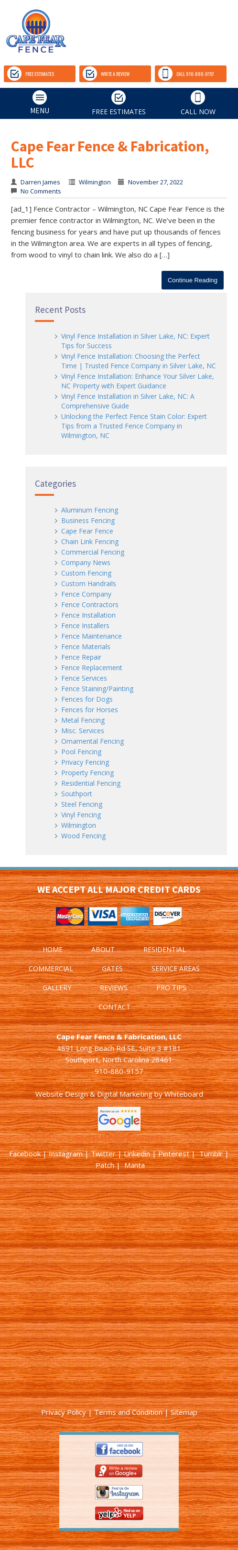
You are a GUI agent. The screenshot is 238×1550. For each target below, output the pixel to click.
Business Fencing (88, 520)
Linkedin (137, 1153)
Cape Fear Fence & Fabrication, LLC (110, 154)
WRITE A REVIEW (106, 73)
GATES (112, 968)
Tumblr (211, 1153)
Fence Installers (85, 625)
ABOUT (103, 949)
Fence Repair (81, 657)
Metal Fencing (83, 720)
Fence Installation (88, 615)
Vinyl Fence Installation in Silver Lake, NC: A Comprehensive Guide (128, 401)
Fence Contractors (90, 604)
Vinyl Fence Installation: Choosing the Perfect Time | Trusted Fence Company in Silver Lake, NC (138, 361)
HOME (53, 949)
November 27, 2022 (155, 182)
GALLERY (57, 987)
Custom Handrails (88, 583)
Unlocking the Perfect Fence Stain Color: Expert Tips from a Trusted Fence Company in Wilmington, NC (134, 426)
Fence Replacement (91, 667)
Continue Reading (192, 280)
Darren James (40, 182)
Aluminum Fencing (89, 509)
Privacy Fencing (85, 762)
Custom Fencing (86, 572)
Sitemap (184, 1412)
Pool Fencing (81, 751)
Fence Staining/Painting (97, 688)
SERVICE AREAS (175, 968)
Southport (76, 793)
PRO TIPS (171, 987)
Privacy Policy (63, 1412)
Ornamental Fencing (92, 741)
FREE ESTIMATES (30, 73)
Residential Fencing (90, 783)
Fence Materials (85, 646)
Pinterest (173, 1153)
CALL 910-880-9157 (186, 73)
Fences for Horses (89, 709)
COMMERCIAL (51, 968)
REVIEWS (114, 987)
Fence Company (86, 594)
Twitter (103, 1153)
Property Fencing (87, 772)
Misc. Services (82, 730)
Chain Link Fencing (90, 541)
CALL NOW (198, 103)
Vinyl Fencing (81, 814)
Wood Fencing (83, 835)
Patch (105, 1165)
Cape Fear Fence (87, 530)
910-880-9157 (119, 1071)
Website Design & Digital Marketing (93, 1094)
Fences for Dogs (87, 699)
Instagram (66, 1153)
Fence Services (84, 678)
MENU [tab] (26, 102)
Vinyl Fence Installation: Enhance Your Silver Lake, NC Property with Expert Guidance (137, 381)
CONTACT (114, 1006)
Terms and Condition (128, 1412)
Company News (85, 562)
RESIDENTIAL (164, 949)
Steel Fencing (81, 804)
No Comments (40, 191)
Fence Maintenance (91, 636)
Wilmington (95, 182)
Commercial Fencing (92, 551)
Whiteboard (183, 1094)
